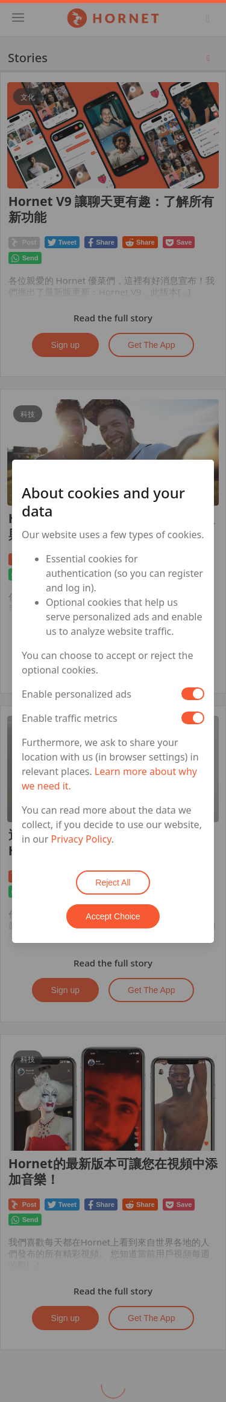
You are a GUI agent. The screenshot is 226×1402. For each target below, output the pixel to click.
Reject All (112, 882)
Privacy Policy (81, 839)
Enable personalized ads (76, 694)
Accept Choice (113, 916)
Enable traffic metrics (70, 718)
